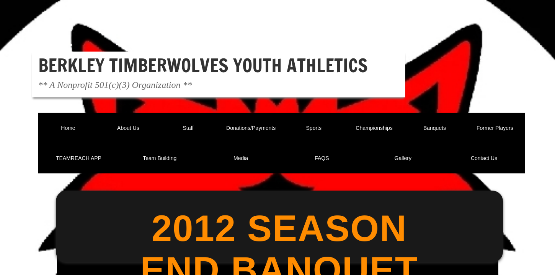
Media (240, 158)
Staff (188, 128)
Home (68, 128)
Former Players (495, 128)
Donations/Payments (251, 128)
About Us (128, 128)
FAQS (322, 158)
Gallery (403, 158)
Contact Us (484, 158)
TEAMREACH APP (78, 158)
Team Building (159, 158)
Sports (314, 128)
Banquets (434, 128)
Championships (374, 128)
